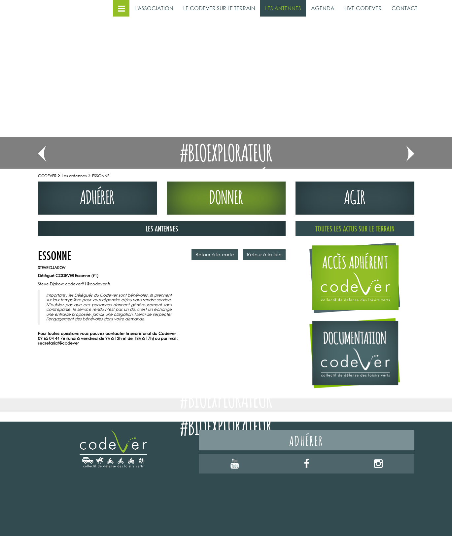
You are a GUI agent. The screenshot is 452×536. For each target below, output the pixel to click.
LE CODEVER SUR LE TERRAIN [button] (219, 8)
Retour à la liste (264, 254)
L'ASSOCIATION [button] (153, 8)
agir (354, 195)
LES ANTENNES (283, 8)
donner (226, 195)
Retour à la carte (214, 254)
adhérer (97, 195)
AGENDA (322, 8)
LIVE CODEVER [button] (363, 8)
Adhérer (306, 440)
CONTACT (404, 8)
